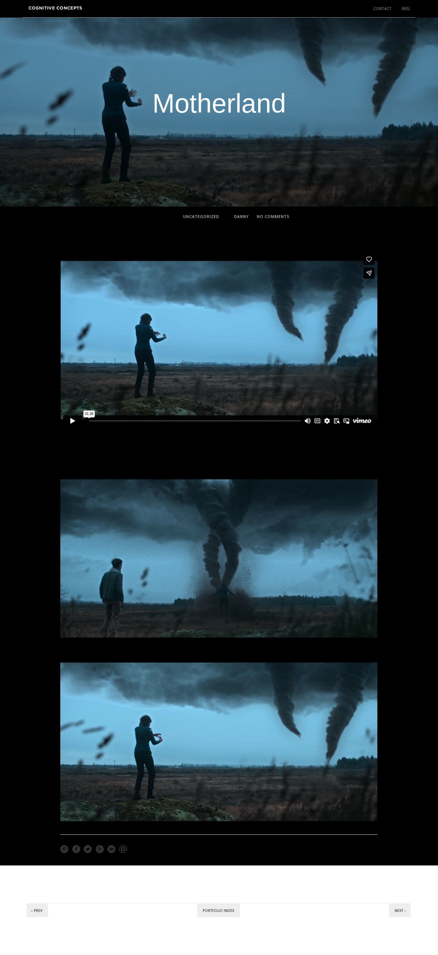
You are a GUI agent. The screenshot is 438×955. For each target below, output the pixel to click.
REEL (406, 8)
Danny (241, 216)
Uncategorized (201, 216)
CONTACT (382, 8)
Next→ (401, 910)
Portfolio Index (218, 910)
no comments (273, 216)
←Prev (36, 910)
